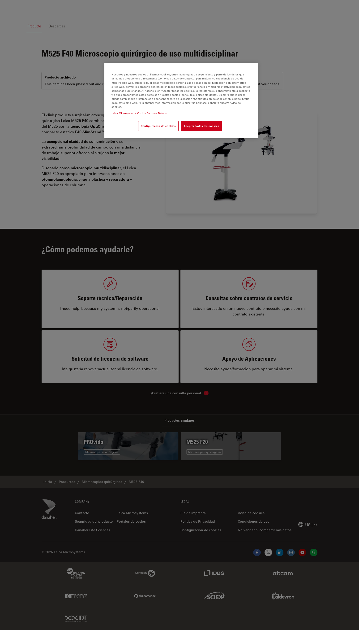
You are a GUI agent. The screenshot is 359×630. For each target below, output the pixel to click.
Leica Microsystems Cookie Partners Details (139, 113)
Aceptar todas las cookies (201, 126)
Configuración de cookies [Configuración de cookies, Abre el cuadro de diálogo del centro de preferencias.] (158, 126)
